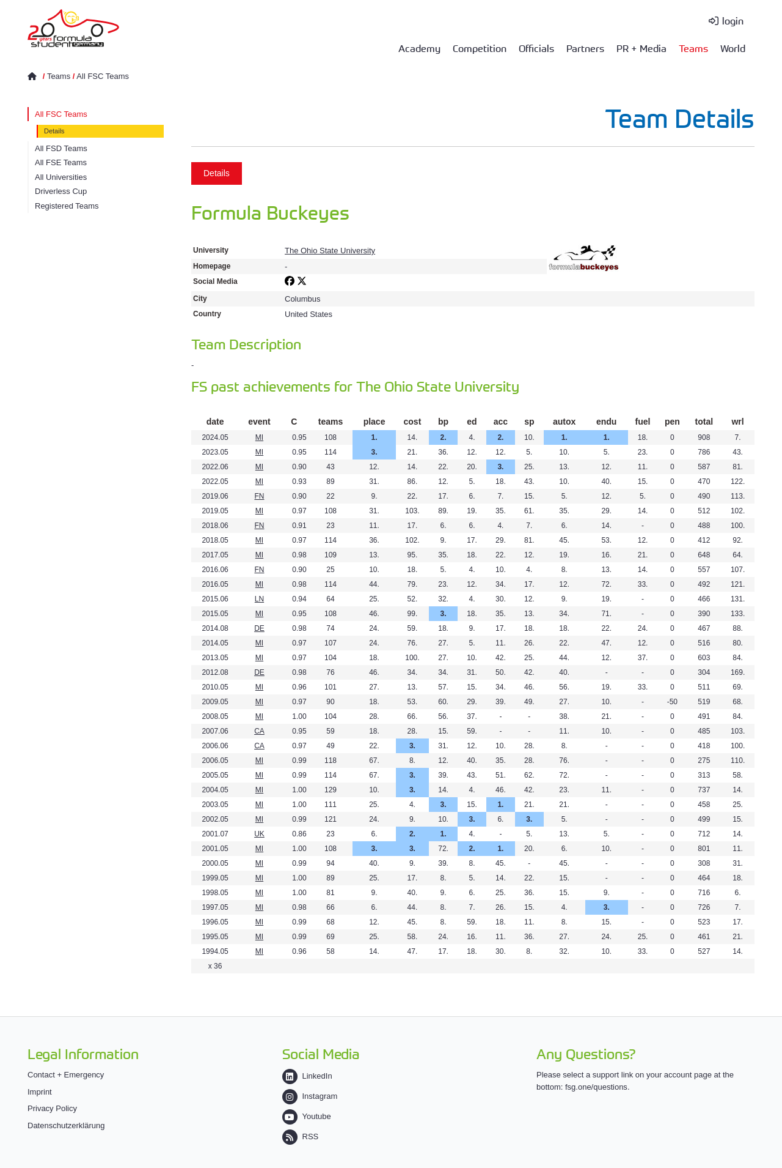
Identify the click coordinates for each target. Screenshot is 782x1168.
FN (259, 496)
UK (259, 834)
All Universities (61, 177)
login (733, 20)
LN (259, 599)
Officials (536, 48)
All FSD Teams (61, 148)
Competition (479, 48)
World (732, 48)
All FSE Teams (61, 162)
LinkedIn (307, 1076)
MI (259, 437)
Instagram (310, 1096)
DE (259, 628)
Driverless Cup (61, 191)
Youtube (306, 1116)
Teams (693, 48)
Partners (585, 48)
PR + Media (641, 48)
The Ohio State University (330, 250)
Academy (419, 48)
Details (54, 131)
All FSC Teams (102, 76)
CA (259, 731)
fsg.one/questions (596, 1087)
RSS (300, 1136)
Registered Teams (67, 205)
